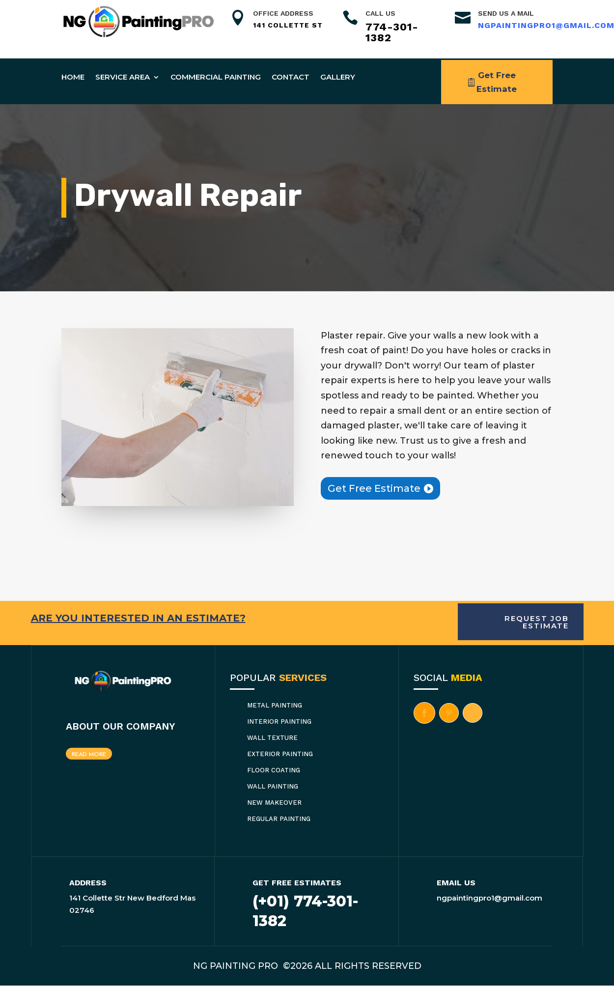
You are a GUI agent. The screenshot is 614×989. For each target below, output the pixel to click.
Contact (290, 77)
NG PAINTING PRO (236, 969)
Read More (89, 759)
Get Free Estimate (497, 84)
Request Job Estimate (536, 626)
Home (72, 77)
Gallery (337, 77)
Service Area (122, 77)
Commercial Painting (215, 77)
